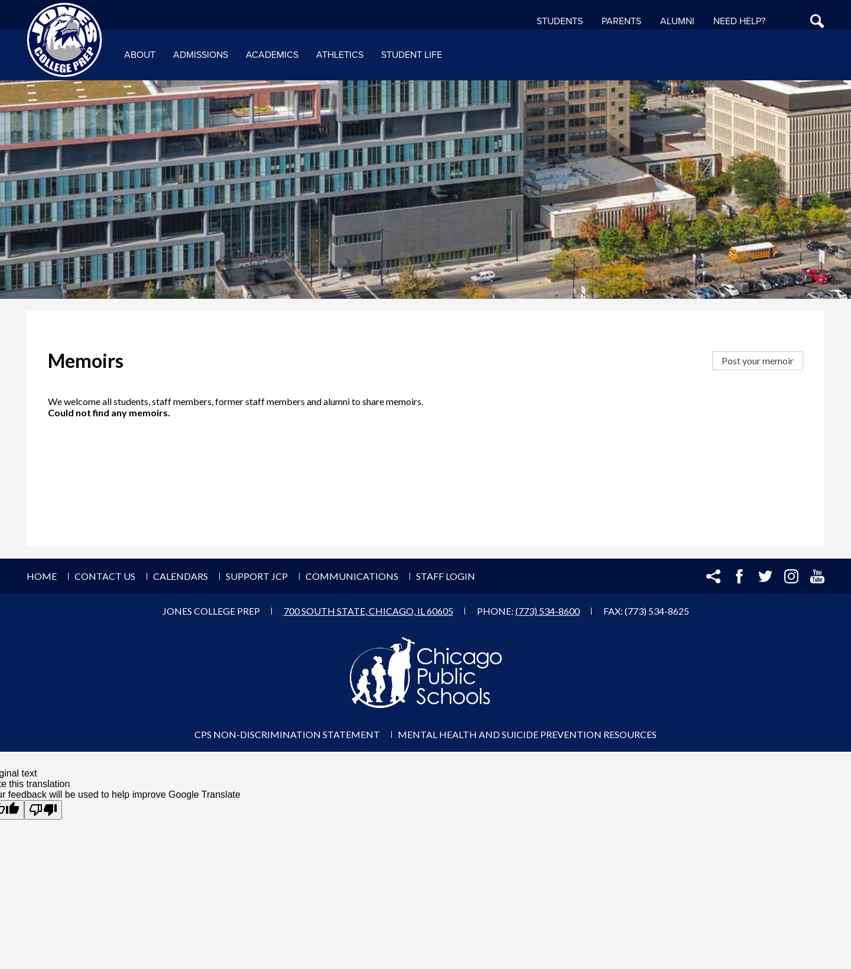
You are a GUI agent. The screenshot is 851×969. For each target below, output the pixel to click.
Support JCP (257, 576)
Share (713, 576)
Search (817, 21)
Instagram (791, 576)
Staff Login (445, 576)
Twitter (765, 576)
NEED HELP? (739, 21)
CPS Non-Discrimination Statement (287, 734)
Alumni (677, 21)
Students (560, 21)
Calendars (180, 576)
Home (42, 576)
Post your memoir (758, 360)
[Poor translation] (43, 810)
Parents (621, 21)
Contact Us (104, 576)
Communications (352, 576)
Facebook (739, 576)
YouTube (817, 576)
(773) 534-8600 (547, 610)
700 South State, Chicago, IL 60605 (368, 610)
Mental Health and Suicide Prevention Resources (527, 734)
